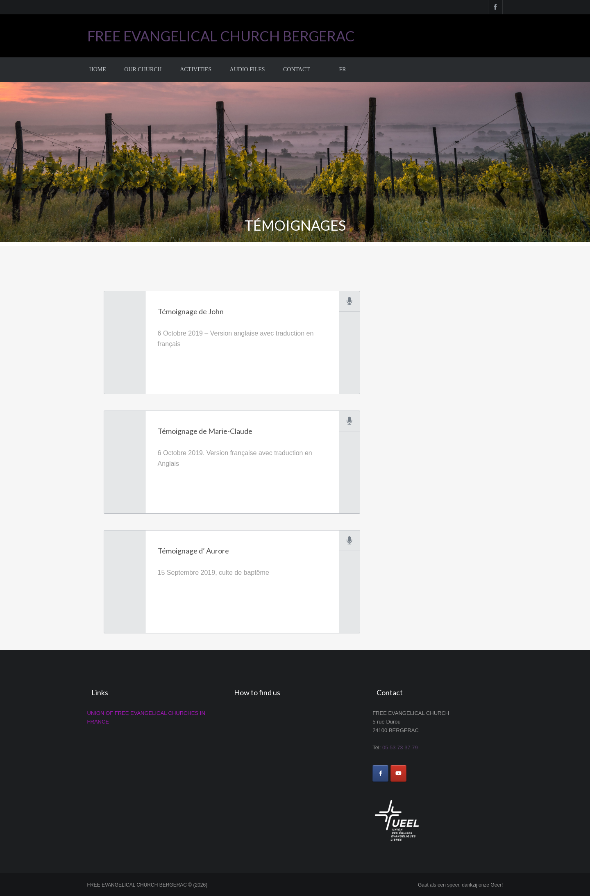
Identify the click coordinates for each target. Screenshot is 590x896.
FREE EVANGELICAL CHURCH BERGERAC (221, 35)
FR (342, 69)
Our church (142, 69)
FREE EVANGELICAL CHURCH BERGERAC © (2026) (147, 885)
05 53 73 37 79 (400, 747)
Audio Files (247, 69)
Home (97, 69)
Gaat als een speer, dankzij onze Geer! (460, 885)
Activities (195, 69)
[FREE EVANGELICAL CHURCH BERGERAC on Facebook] (380, 773)
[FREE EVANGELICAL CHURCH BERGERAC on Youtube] (398, 773)
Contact (296, 69)
